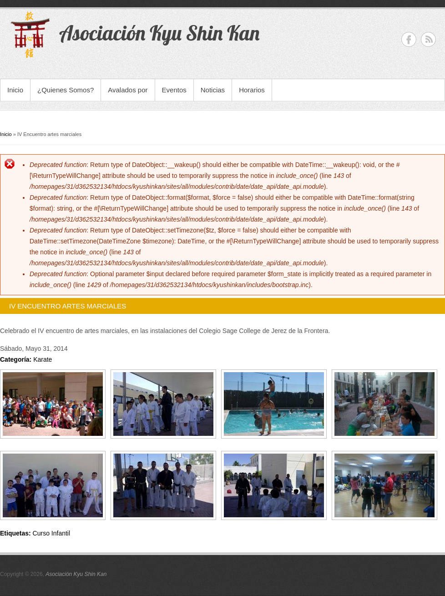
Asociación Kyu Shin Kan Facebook (408, 39)
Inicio (15, 90)
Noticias (213, 90)
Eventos (174, 90)
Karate (42, 359)
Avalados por (127, 90)
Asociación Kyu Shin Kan (76, 574)
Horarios (252, 90)
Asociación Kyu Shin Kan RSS (428, 39)
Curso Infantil (51, 533)
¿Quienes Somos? (65, 90)
